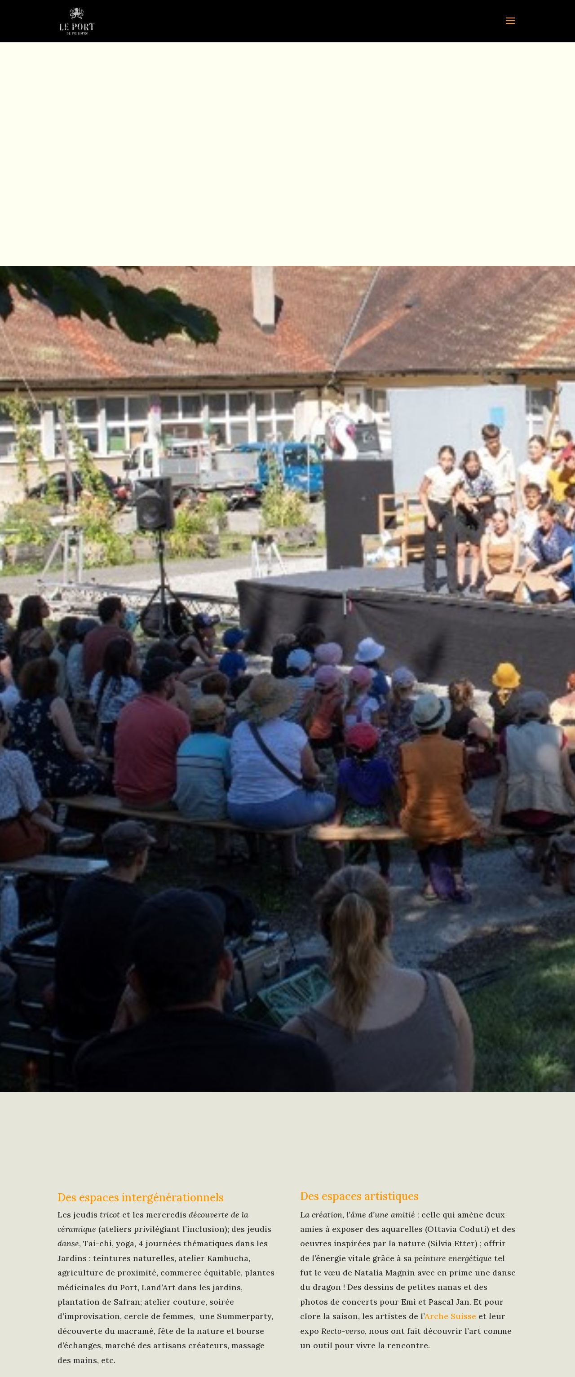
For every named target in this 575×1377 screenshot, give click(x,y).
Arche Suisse (450, 1316)
